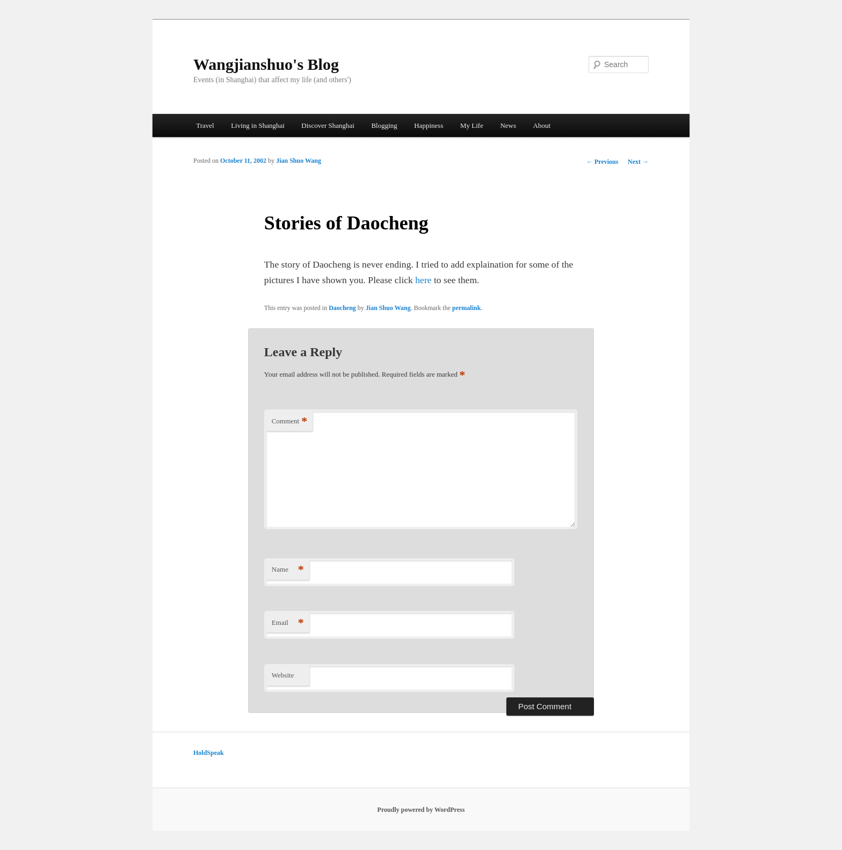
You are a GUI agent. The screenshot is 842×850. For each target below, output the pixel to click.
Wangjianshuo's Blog (266, 64)
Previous (602, 161)
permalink (466, 308)
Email (288, 623)
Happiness (428, 125)
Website (283, 675)
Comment (289, 421)
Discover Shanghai (327, 125)
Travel (205, 125)
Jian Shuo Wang (298, 160)
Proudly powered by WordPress (421, 809)
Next (638, 161)
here (423, 280)
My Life (471, 125)
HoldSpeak (208, 753)
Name (288, 570)
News (508, 125)
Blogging (384, 125)
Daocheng (342, 308)
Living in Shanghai (258, 125)
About (542, 125)
